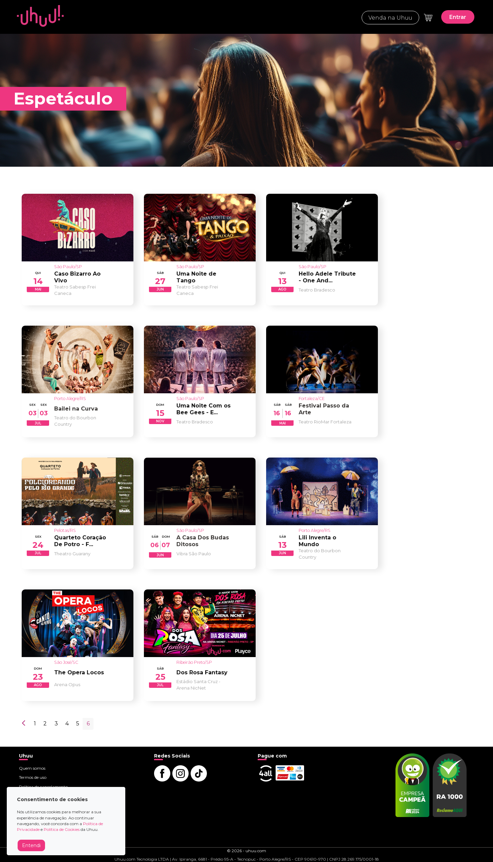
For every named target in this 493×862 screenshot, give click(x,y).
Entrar (457, 17)
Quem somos (32, 768)
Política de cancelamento (43, 786)
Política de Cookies (62, 829)
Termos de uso (32, 777)
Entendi (31, 845)
